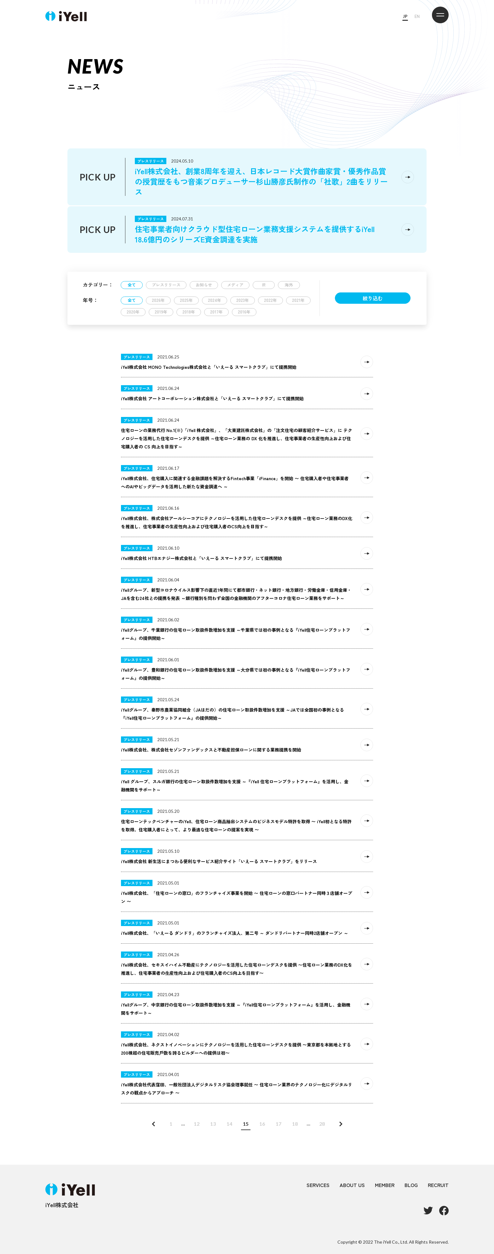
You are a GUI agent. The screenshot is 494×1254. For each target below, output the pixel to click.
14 (229, 1124)
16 (262, 1124)
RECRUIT (438, 1185)
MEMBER (384, 1185)
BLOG (411, 1185)
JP (405, 16)
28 (322, 1124)
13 (213, 1124)
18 (295, 1124)
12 (196, 1124)
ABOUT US (352, 1185)
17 (278, 1124)
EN (417, 16)
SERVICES (318, 1185)
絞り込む (373, 298)
